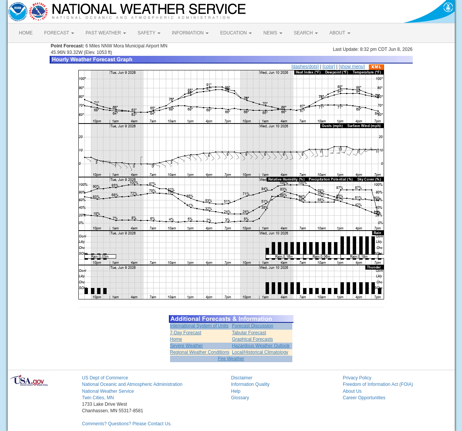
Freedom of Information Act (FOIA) (378, 384)
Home (176, 339)
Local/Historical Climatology (260, 352)
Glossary (240, 397)
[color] (329, 66)
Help (236, 391)
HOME (26, 33)
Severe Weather (186, 345)
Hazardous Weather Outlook (261, 345)
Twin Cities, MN (98, 397)
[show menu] (352, 66)
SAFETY (149, 33)
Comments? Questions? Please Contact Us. (127, 423)
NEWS (272, 33)
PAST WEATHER (106, 33)
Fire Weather (231, 358)
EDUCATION (236, 33)
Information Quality (250, 384)
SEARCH (306, 33)
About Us (352, 391)
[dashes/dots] (305, 66)
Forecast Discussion (252, 326)
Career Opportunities (364, 397)
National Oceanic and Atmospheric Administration (132, 384)
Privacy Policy (357, 378)
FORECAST (59, 33)
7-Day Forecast (185, 332)
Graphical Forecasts (252, 339)
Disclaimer (242, 378)
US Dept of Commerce (105, 378)
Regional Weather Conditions (200, 352)
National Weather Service (108, 391)
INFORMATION (190, 33)
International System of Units (199, 326)
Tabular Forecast (249, 332)
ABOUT (339, 33)
